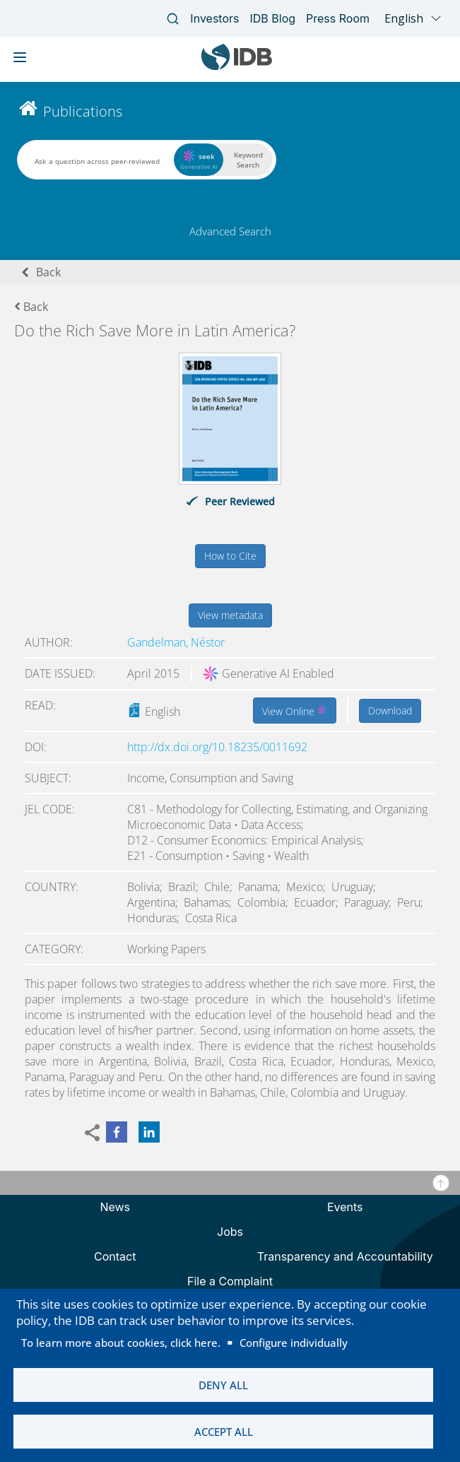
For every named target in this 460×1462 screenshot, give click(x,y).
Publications (82, 111)
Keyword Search (248, 160)
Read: (40, 705)
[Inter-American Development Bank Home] (236, 66)
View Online (294, 710)
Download (390, 710)
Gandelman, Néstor (176, 642)
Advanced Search (230, 231)
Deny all (223, 1384)
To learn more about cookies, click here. (120, 1341)
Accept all (223, 1432)
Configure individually (294, 1341)
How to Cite (230, 555)
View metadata (230, 615)
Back (48, 272)
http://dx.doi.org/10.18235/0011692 (217, 747)
